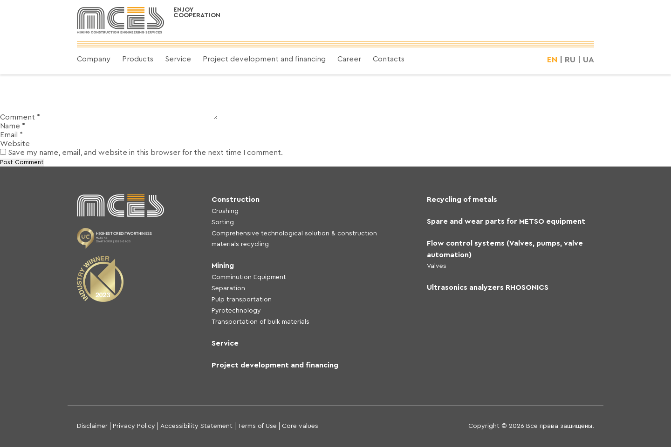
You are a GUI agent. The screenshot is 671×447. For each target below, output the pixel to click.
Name (12, 126)
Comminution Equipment (249, 277)
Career (349, 59)
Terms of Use (257, 426)
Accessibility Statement (196, 426)
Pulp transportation (242, 299)
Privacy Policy (134, 426)
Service (178, 59)
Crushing (225, 211)
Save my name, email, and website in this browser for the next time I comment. (145, 152)
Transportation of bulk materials (260, 322)
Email (11, 135)
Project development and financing (264, 59)
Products (137, 59)
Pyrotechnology (236, 310)
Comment (20, 117)
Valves (436, 266)
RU (570, 59)
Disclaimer (92, 426)
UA (588, 59)
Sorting (223, 222)
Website (15, 143)
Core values (300, 426)
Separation (228, 288)
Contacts (388, 59)
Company (93, 59)
